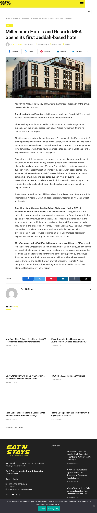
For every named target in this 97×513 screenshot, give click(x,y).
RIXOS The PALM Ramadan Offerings (68, 376)
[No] (94, 506)
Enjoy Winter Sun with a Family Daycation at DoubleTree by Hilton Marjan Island (25, 377)
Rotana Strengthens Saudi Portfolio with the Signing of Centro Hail (71, 414)
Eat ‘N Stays (17, 44)
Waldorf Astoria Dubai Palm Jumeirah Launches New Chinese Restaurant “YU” (69, 340)
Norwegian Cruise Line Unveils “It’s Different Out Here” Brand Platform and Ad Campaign (79, 455)
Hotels (9, 25)
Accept (42, 509)
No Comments (42, 44)
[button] (88, 3)
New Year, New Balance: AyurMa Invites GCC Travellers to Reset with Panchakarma (26, 340)
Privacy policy (53, 509)
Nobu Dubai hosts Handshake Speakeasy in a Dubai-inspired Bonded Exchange (25, 414)
